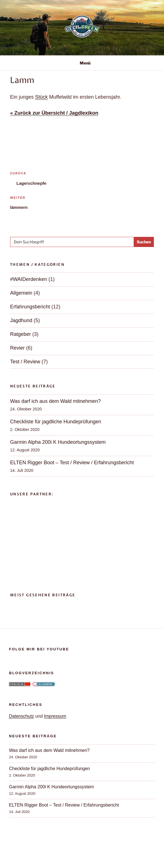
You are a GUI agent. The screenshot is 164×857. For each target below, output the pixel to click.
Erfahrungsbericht (30, 306)
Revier (17, 348)
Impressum (55, 716)
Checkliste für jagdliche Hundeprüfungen (55, 421)
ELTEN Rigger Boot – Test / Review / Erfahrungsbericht (72, 462)
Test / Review (25, 361)
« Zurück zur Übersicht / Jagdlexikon (54, 113)
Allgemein (21, 293)
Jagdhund (21, 320)
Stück (41, 97)
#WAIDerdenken (28, 279)
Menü (82, 63)
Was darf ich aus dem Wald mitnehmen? (55, 401)
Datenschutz (21, 716)
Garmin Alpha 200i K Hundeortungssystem (58, 442)
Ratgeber (20, 334)
